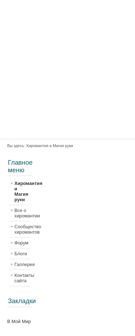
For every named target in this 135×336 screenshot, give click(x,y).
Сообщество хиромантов (22, 229)
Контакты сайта (22, 278)
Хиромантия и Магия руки (22, 191)
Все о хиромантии (22, 213)
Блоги (20, 253)
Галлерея (22, 264)
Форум (21, 243)
